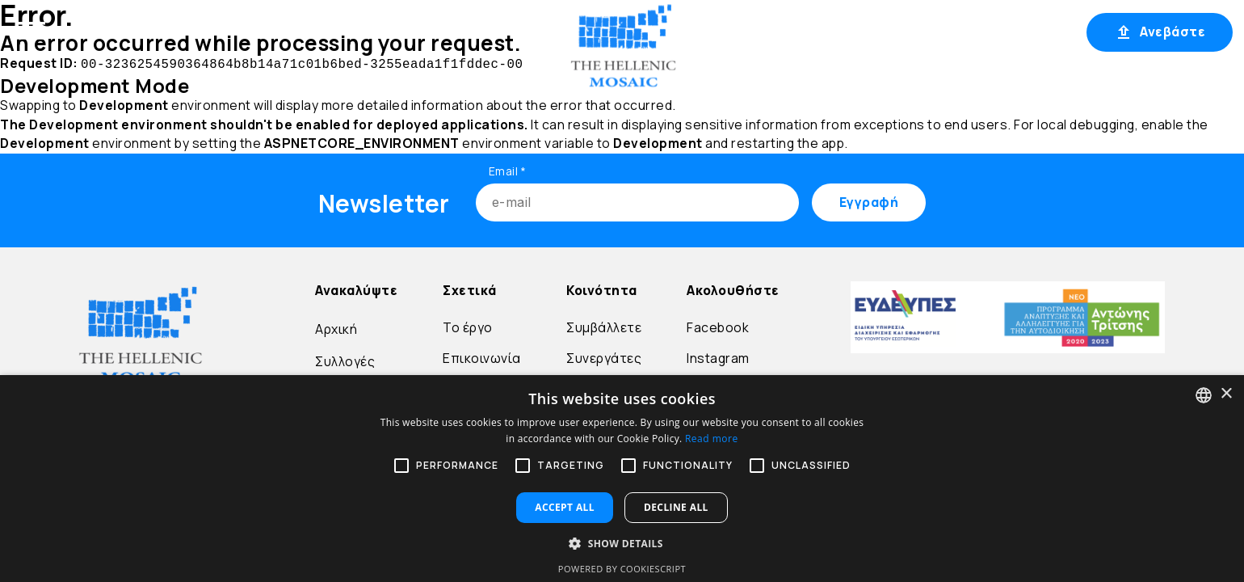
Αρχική (130, 30)
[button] (622, 543)
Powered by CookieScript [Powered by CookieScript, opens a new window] (622, 569)
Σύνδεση (952, 31)
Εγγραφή (1035, 31)
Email (508, 169)
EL (882, 31)
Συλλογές (345, 360)
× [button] (1226, 394)
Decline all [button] (676, 507)
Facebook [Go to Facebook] (718, 326)
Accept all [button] (565, 507)
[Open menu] (30, 30)
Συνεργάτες (603, 356)
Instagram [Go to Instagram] (718, 356)
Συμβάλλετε (603, 326)
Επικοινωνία (482, 356)
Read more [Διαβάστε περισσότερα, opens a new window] (711, 438)
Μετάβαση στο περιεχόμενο (50, 61)
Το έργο (468, 326)
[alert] (622, 478)
